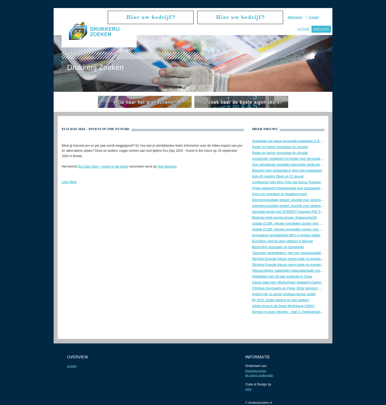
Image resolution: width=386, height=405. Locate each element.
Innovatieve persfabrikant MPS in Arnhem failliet (286, 235)
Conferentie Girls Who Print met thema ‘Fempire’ (286, 182)
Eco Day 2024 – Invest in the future (103, 166)
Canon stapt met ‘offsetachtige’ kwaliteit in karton (286, 282)
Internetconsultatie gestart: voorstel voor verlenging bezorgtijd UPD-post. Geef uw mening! (316, 200)
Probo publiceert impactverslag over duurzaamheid (288, 188)
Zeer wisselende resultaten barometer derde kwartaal (290, 164)
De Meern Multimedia (259, 375)
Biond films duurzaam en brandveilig (278, 247)
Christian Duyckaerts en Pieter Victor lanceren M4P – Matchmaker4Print (303, 288)
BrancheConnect (255, 370)
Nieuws (321, 29)
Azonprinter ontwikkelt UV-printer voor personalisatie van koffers (297, 159)
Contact (314, 17)
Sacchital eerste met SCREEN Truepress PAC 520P (289, 212)
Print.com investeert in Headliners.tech (279, 194)
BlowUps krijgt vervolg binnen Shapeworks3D (284, 217)
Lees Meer (69, 182)
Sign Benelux (167, 166)
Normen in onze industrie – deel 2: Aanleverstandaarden (292, 312)
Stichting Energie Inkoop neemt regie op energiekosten (291, 259)
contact (71, 366)
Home (303, 29)
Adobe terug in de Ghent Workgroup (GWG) (283, 306)
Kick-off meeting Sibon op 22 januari (278, 176)
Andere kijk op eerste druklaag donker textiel (284, 294)
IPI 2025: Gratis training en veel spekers (280, 300)
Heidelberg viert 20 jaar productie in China (282, 276)
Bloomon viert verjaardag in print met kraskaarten (287, 170)
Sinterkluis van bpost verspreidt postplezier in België (289, 141)
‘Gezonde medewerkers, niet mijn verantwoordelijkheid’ (291, 253)
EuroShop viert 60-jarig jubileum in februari (282, 241)
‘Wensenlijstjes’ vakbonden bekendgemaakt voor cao (290, 270)
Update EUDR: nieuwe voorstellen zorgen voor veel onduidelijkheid (300, 223)
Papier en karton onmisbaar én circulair (280, 147)
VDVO (248, 389)
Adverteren (295, 17)
